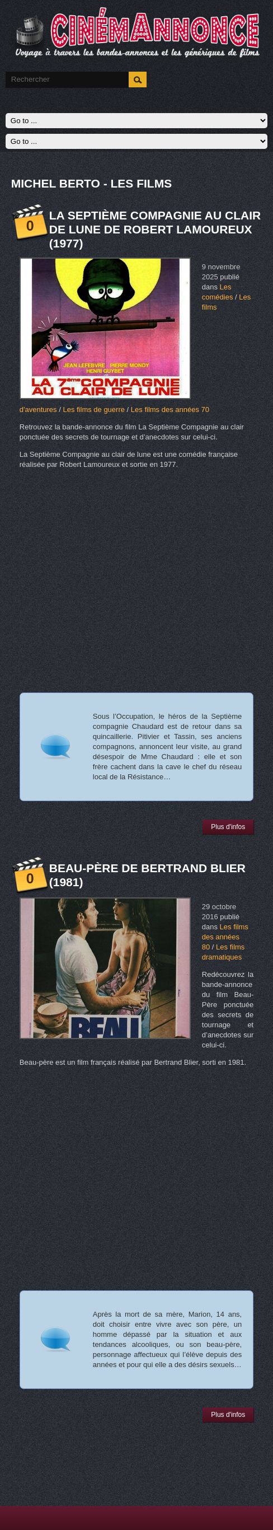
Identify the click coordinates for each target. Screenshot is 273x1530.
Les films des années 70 (170, 409)
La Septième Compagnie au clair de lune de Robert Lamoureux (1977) (155, 229)
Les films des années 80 (225, 937)
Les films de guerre (94, 409)
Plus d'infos (228, 827)
